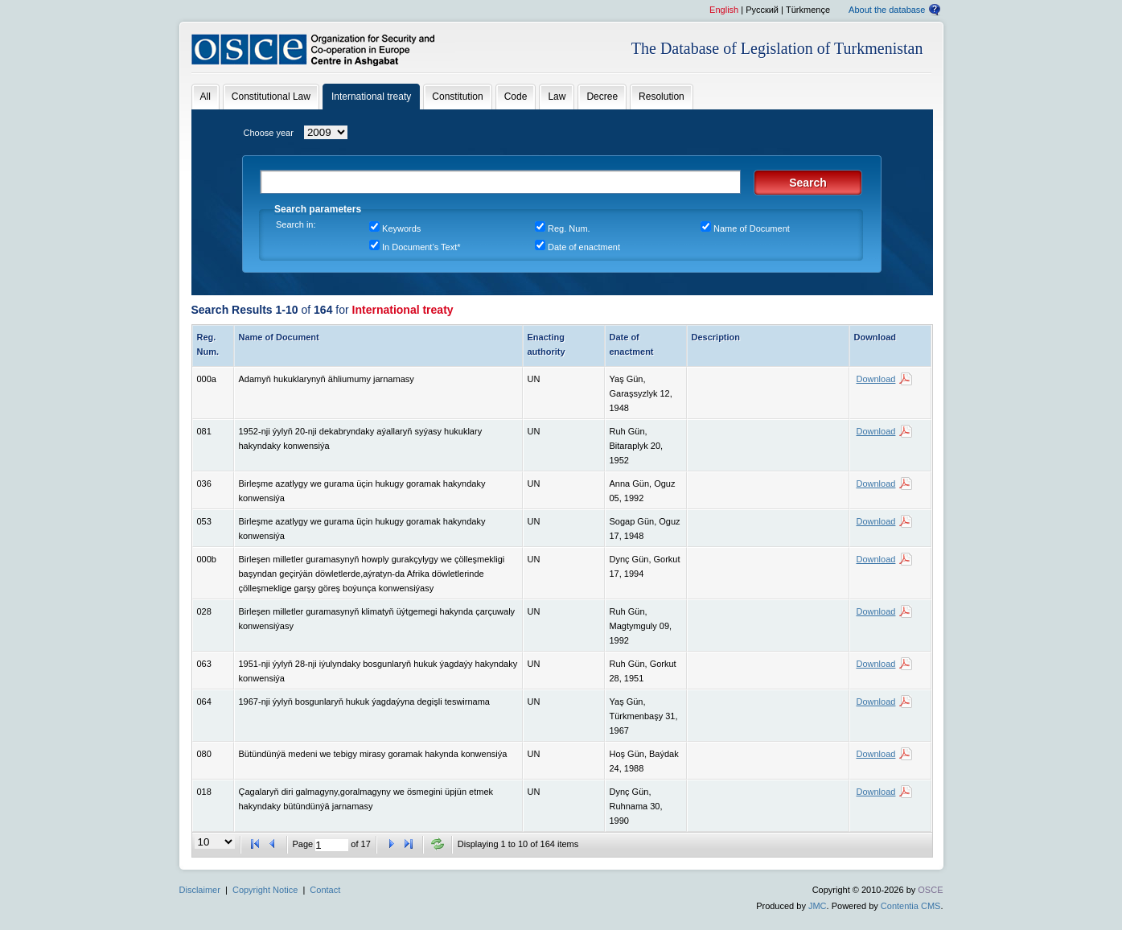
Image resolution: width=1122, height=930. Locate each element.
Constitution (457, 96)
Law (556, 96)
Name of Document (751, 228)
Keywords (401, 228)
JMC (817, 906)
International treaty (371, 96)
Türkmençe (808, 9)
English (723, 9)
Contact (325, 890)
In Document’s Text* (421, 247)
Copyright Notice (265, 890)
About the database (887, 9)
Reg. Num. (569, 228)
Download (876, 379)
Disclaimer (199, 890)
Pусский (762, 9)
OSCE (930, 890)
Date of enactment (584, 247)
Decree (602, 96)
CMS (930, 906)
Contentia (900, 906)
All (205, 96)
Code (516, 96)
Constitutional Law (271, 96)
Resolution (661, 96)
